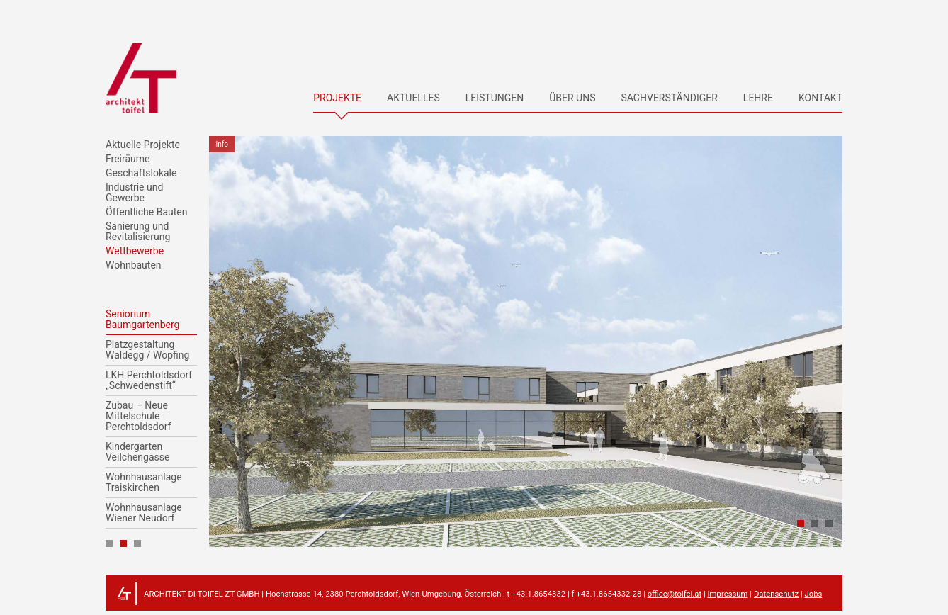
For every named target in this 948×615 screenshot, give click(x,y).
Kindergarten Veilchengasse (137, 452)
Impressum (728, 594)
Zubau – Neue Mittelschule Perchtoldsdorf (138, 416)
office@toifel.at (674, 594)
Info (222, 144)
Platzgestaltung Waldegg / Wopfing (147, 350)
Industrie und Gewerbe (134, 192)
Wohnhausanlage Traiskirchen (144, 482)
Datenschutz (776, 594)
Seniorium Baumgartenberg (142, 319)
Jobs (813, 594)
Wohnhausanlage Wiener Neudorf (144, 513)
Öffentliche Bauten (146, 212)
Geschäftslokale (141, 173)
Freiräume (128, 159)
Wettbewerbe (135, 251)
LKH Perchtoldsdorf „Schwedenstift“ (149, 380)
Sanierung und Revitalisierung (138, 231)
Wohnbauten (134, 265)
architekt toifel (141, 78)
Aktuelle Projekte (143, 145)
